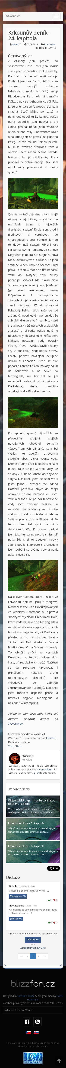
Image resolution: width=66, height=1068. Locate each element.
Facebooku (15, 724)
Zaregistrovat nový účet (33, 948)
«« (21, 956)
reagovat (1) (18, 896)
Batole (13, 886)
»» (44, 956)
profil (37, 773)
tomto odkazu (44, 769)
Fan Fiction (49, 44)
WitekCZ (16, 44)
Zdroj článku (15, 746)
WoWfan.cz (12, 16)
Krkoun (43, 48)
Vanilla (52, 48)
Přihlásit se (33, 939)
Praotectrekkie (16, 906)
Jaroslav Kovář (26, 996)
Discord (51, 738)
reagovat (16, 919)
